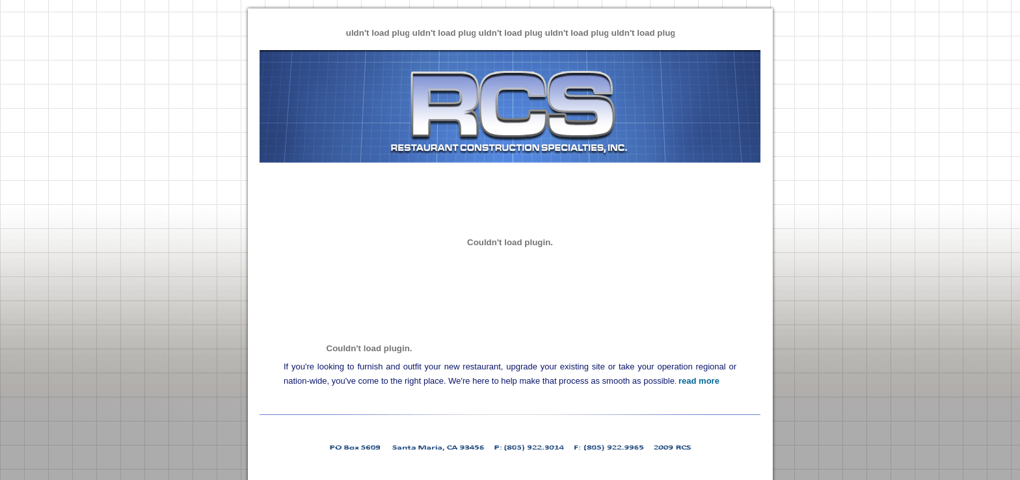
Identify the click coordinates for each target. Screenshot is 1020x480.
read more (698, 381)
